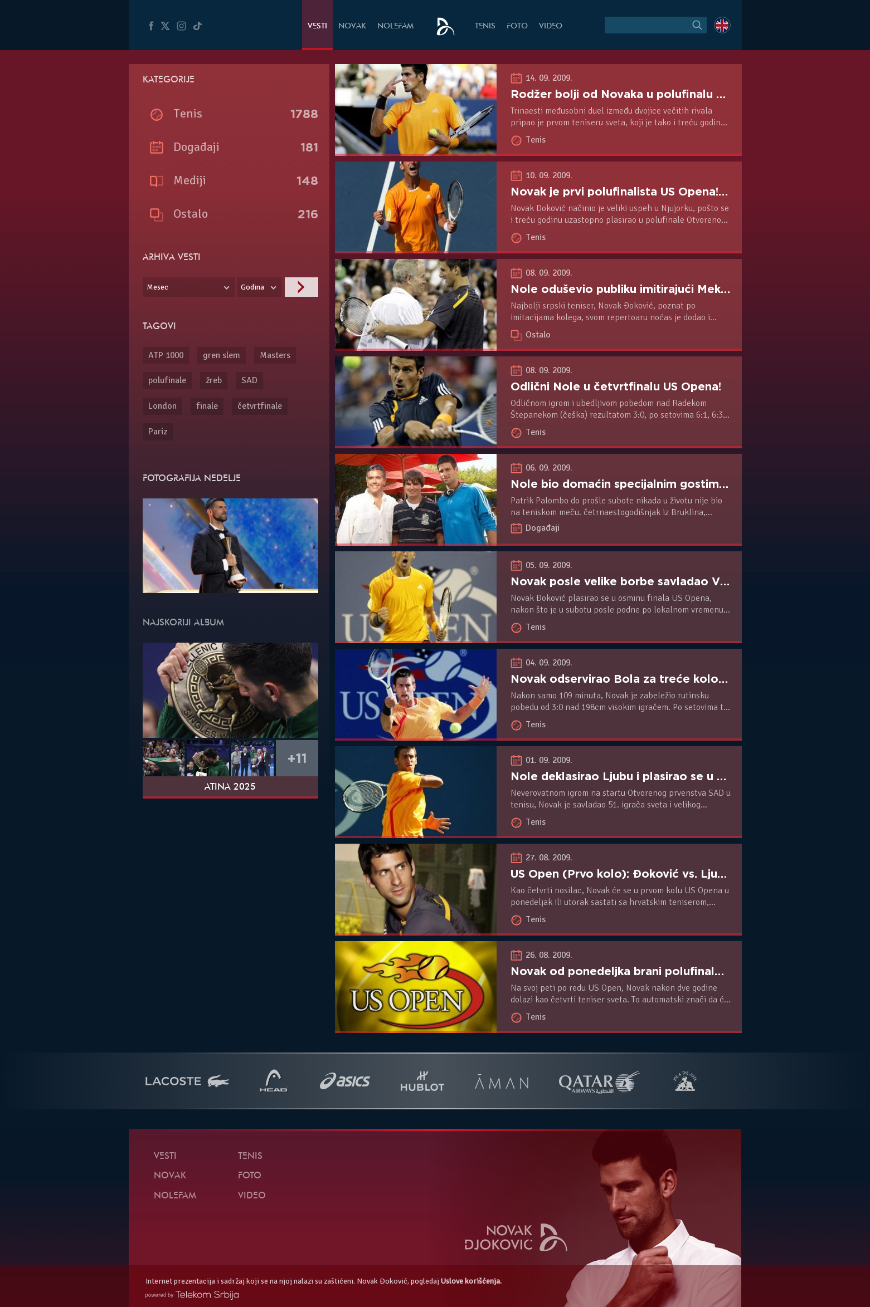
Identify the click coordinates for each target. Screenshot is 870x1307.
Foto (517, 26)
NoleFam (395, 26)
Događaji (543, 527)
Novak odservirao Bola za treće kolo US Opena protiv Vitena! (684, 679)
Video (550, 26)
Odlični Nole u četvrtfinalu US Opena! (616, 386)
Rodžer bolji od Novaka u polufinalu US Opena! (642, 94)
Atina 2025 (230, 787)
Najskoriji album (183, 623)
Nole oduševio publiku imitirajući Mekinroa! (631, 289)
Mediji (189, 180)
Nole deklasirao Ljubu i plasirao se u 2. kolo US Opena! (663, 776)
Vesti (317, 26)
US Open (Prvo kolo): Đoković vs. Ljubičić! (628, 873)
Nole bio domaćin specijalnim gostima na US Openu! (657, 484)
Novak (352, 26)
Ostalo (538, 334)
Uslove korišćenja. (471, 1281)
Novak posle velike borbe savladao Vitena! (631, 581)
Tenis (485, 26)
